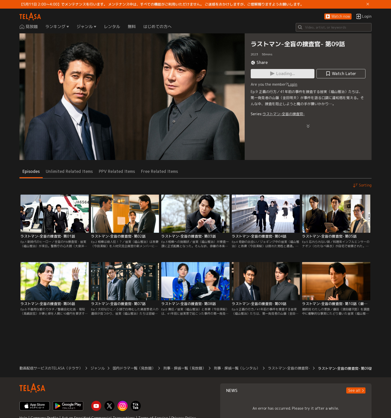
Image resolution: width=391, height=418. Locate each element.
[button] (338, 16)
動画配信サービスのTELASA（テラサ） (50, 368)
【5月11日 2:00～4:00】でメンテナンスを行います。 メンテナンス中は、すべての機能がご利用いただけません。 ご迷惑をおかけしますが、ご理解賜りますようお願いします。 (161, 4)
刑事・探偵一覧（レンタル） (237, 368)
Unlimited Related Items (69, 171)
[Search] (334, 27)
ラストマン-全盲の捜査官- (284, 113)
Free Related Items (159, 171)
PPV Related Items (117, 171)
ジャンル (97, 368)
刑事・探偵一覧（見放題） (184, 368)
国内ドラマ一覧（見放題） (134, 368)
